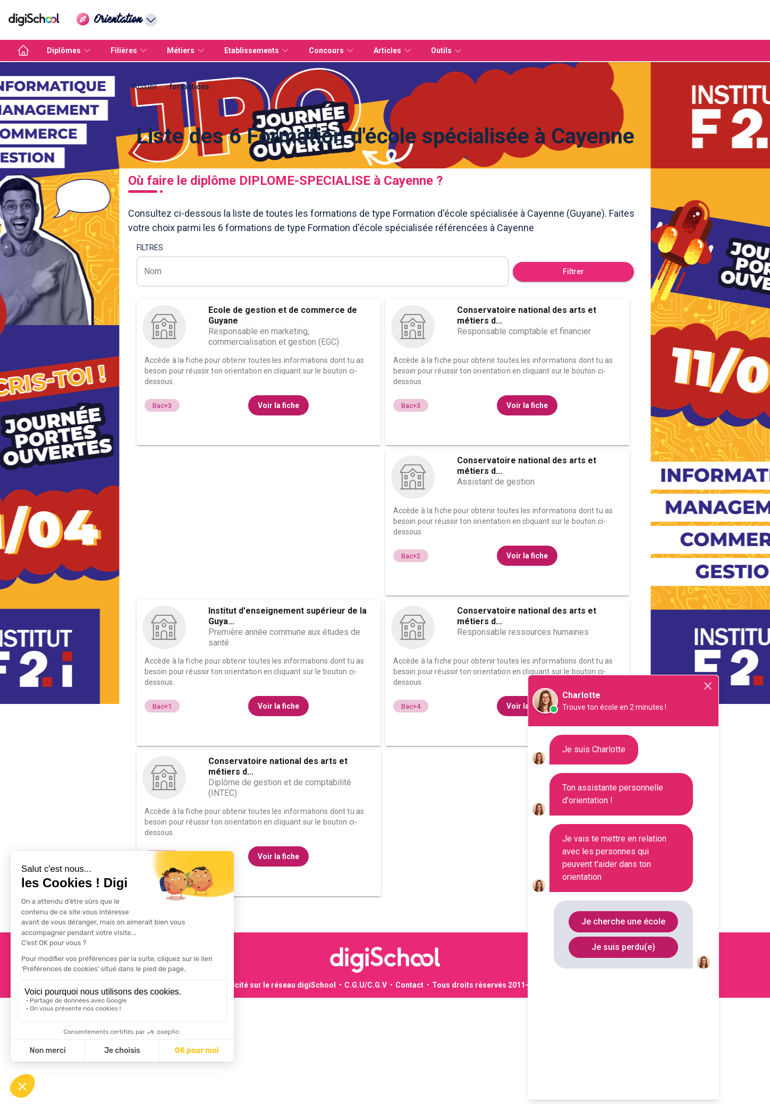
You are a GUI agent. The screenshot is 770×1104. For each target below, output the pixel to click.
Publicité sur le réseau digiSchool (276, 1091)
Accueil (144, 193)
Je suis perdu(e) (623, 947)
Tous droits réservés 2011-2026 (488, 1091)
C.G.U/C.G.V (365, 1091)
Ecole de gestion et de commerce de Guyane (282, 421)
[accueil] (23, 50)
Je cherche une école (623, 921)
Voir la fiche (278, 511)
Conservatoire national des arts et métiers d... (526, 421)
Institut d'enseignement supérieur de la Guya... (287, 722)
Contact (409, 1091)
